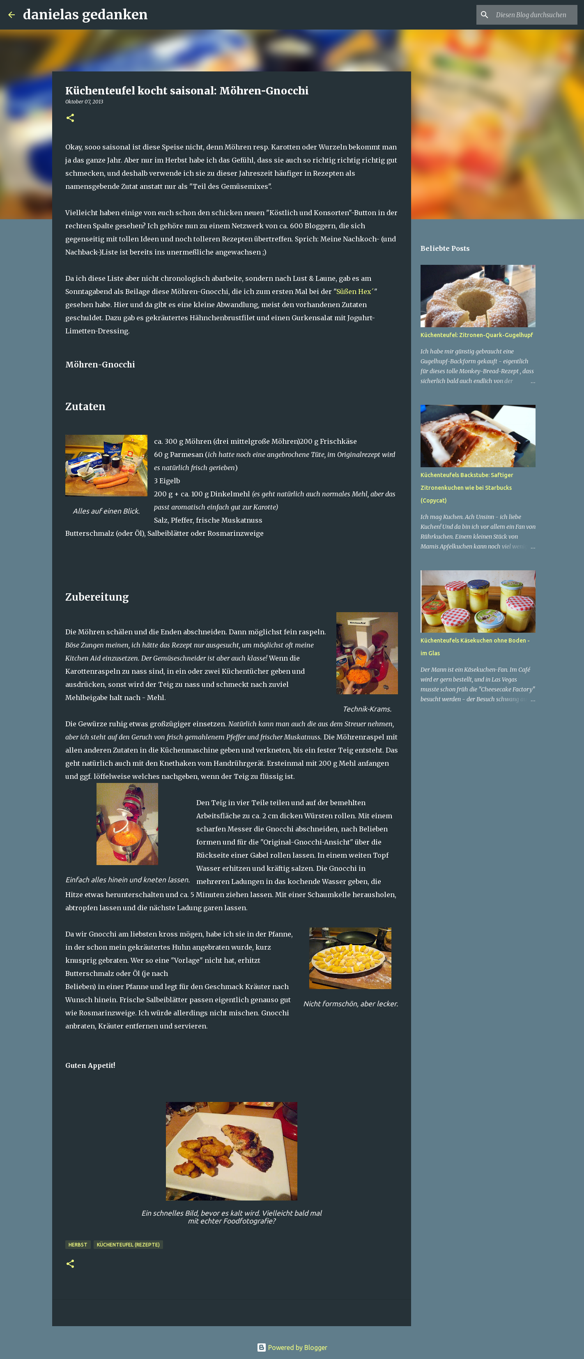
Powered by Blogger (292, 1347)
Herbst (78, 1244)
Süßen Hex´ (355, 291)
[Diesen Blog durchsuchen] (534, 15)
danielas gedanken (85, 15)
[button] (70, 118)
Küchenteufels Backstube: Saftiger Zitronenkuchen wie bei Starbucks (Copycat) (467, 488)
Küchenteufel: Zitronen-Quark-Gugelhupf (477, 335)
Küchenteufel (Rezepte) (128, 1244)
